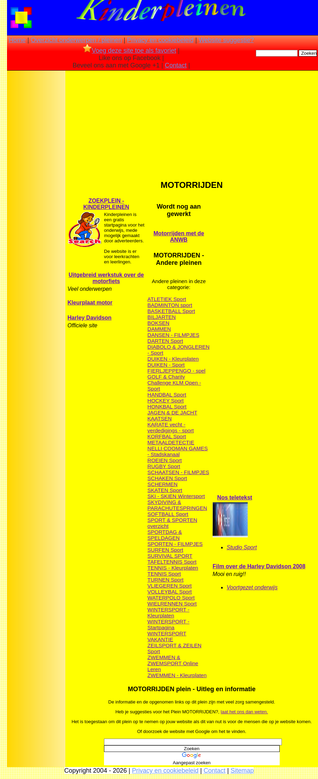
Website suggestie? (226, 40)
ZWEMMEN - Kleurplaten (177, 675)
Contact (176, 65)
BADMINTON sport (170, 305)
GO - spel (194, 371)
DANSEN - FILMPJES (174, 335)
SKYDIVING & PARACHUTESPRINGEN (177, 505)
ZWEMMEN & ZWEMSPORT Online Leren (173, 663)
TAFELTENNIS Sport (172, 562)
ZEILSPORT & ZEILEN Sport (175, 648)
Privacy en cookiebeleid (160, 40)
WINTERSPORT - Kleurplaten (168, 612)
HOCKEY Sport (166, 401)
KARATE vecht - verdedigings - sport (171, 427)
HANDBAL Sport (167, 395)
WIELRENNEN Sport (172, 604)
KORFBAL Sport (167, 436)
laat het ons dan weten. (244, 711)
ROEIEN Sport (165, 460)
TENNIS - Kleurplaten (173, 568)
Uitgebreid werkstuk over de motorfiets (106, 278)
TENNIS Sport (164, 574)
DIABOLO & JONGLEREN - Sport (179, 350)
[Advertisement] (36, 182)
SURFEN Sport (165, 550)
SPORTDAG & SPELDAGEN (165, 535)
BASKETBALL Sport (171, 311)
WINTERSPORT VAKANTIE (167, 636)
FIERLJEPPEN (165, 371)
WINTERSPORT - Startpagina (168, 624)
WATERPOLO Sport (171, 598)
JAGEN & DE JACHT (172, 412)
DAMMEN (159, 329)
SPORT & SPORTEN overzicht (172, 523)
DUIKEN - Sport (166, 365)
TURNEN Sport (166, 580)
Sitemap (242, 770)
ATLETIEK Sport (167, 299)
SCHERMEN (163, 484)
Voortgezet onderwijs (252, 587)
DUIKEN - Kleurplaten (173, 359)
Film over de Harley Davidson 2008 (259, 566)
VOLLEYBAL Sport (170, 592)
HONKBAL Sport (167, 407)
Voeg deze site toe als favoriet (129, 50)
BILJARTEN (162, 317)
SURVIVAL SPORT (170, 556)
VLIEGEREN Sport (170, 586)
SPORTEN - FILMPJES (175, 544)
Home (17, 40)
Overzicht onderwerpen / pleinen (76, 40)
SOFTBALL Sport (168, 514)
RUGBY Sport (164, 466)
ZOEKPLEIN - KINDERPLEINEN (106, 204)
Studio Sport (242, 547)
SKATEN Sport (165, 490)
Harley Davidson (89, 318)
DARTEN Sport (165, 341)
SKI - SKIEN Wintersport (176, 496)
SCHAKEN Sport (167, 478)
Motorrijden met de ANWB (179, 236)
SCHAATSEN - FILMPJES (178, 472)
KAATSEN (160, 418)
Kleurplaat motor (89, 303)
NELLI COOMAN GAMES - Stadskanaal (178, 451)
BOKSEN (159, 323)
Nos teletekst (234, 497)
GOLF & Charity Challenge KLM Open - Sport (174, 383)
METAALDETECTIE (171, 442)
